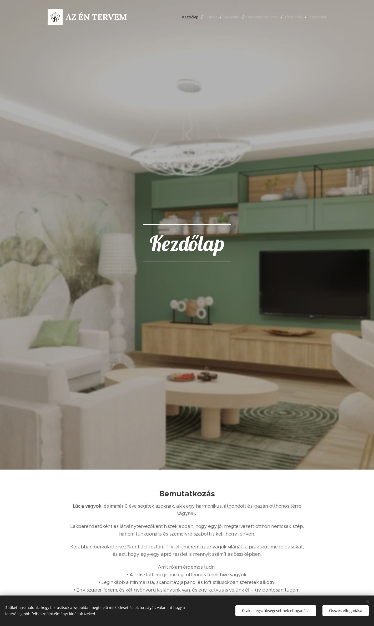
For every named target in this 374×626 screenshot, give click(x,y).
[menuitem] (190, 17)
